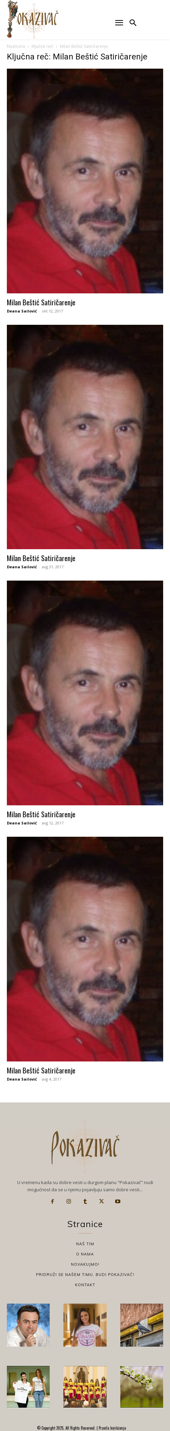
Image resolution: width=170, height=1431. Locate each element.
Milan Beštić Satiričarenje (41, 302)
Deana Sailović (22, 311)
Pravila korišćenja (112, 1428)
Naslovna (16, 46)
